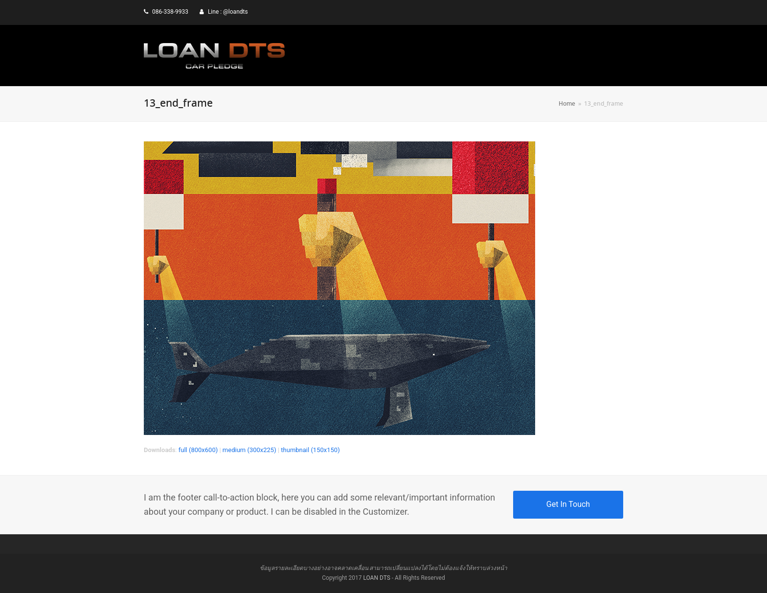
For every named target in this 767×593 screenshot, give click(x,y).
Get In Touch (568, 504)
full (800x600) (198, 450)
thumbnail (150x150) (310, 450)
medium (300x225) (249, 450)
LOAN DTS (376, 577)
